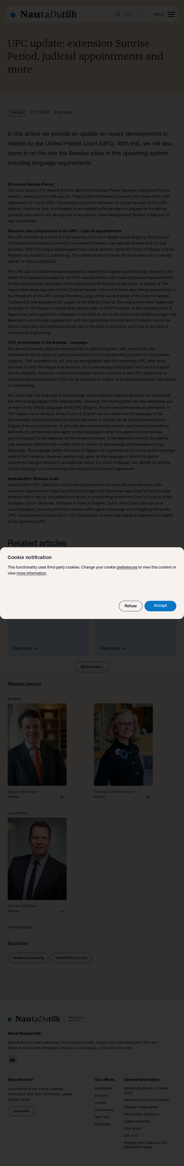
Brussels (101, 1096)
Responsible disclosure (141, 1114)
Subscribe (21, 1111)
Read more (27, 648)
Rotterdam (103, 1124)
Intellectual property (28, 958)
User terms (132, 1129)
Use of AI (131, 1136)
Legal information (137, 1121)
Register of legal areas (141, 1107)
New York (102, 1117)
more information (31, 574)
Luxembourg (104, 1110)
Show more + (92, 667)
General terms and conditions (146, 1100)
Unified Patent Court (71, 958)
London (100, 1103)
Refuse (131, 606)
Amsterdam (103, 1088)
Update (17, 113)
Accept (160, 606)
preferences (127, 568)
